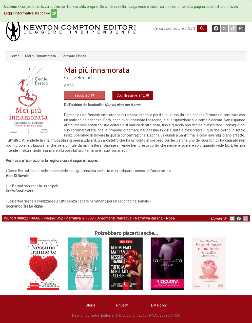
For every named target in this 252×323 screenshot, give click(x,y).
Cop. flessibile (127, 95)
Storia (90, 305)
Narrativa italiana (149, 218)
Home (15, 56)
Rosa (170, 218)
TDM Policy (158, 305)
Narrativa (124, 218)
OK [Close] (54, 13)
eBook (79, 95)
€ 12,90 (133, 95)
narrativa (73, 218)
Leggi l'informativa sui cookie (27, 13)
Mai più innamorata (40, 56)
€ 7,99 (84, 95)
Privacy (122, 305)
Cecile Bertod (78, 77)
